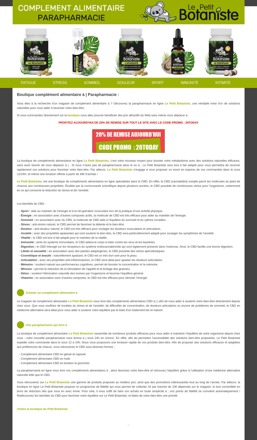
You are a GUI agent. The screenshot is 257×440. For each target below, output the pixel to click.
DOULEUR (126, 83)
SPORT (158, 83)
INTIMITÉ (222, 83)
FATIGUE (28, 83)
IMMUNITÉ (189, 83)
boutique (74, 115)
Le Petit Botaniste (177, 103)
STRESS (60, 83)
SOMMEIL (92, 83)
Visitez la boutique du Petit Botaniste (42, 409)
